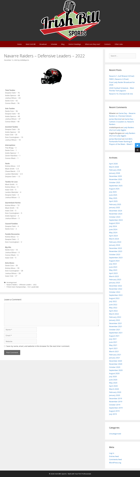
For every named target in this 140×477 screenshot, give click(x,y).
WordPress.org (115, 462)
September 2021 (116, 332)
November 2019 (115, 401)
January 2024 (114, 245)
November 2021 (115, 326)
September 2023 (116, 257)
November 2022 (115, 289)
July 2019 (113, 414)
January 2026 (114, 173)
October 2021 (114, 329)
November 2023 (115, 251)
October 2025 (114, 182)
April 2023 (113, 273)
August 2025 (114, 188)
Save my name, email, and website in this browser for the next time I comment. (38, 346)
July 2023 (113, 264)
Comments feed (115, 459)
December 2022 (115, 286)
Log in (111, 453)
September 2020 (116, 370)
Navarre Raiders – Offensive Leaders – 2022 (21, 285)
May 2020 (113, 383)
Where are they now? (92, 44)
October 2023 (114, 254)
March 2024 (114, 239)
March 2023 (114, 276)
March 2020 (114, 389)
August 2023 (114, 261)
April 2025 (113, 201)
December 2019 (115, 398)
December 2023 (115, 248)
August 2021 (114, 336)
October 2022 (114, 292)
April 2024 (113, 235)
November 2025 (115, 179)
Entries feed (114, 456)
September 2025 (116, 185)
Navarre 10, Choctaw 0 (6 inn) (121, 94)
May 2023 (113, 270)
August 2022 (114, 298)
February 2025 (115, 204)
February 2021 (115, 354)
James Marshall (115, 119)
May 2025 (113, 198)
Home (19, 44)
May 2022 (113, 307)
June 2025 (113, 195)
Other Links (119, 44)
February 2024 (115, 242)
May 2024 (113, 232)
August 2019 (114, 411)
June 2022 (113, 304)
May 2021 (113, 345)
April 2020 (113, 386)
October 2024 (114, 217)
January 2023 (114, 282)
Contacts (107, 44)
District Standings (75, 44)
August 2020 (114, 373)
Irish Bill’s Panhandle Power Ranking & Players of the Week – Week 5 (121, 141)
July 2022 (113, 301)
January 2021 (114, 358)
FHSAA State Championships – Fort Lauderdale (22, 287)
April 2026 (113, 163)
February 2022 (115, 317)
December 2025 (115, 176)
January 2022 (114, 320)
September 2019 (116, 408)
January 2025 (114, 207)
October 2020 (114, 367)
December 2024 (115, 210)
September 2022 (116, 295)
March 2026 (114, 167)
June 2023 (113, 267)
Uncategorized (11, 282)
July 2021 (113, 339)
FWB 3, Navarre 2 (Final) (119, 79)
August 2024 (114, 223)
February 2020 (115, 392)
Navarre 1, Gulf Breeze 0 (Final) (121, 76)
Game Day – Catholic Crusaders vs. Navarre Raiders (121, 121)
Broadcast (43, 44)
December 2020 (115, 361)
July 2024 (113, 226)
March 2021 (114, 351)
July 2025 (113, 192)
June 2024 (113, 229)
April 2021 (113, 348)
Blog (62, 44)
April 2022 (113, 311)
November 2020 (115, 364)
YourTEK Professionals (83, 474)
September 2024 (116, 220)
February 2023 (115, 279)
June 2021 (113, 342)
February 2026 (115, 170)
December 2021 (115, 323)
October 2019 (114, 405)
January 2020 (114, 395)
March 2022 (114, 314)
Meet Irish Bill (30, 44)
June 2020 (113, 379)
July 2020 (113, 376)
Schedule (54, 44)
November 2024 (115, 214)
